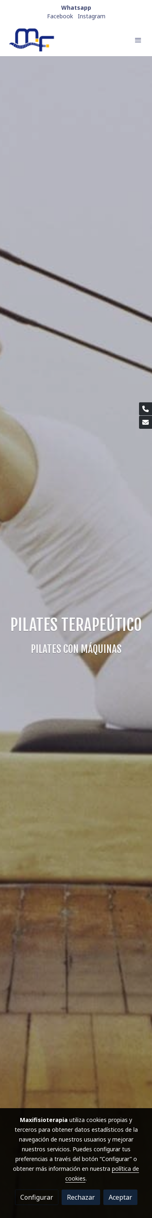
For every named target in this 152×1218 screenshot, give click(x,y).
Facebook (60, 16)
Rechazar (81, 1197)
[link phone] (145, 408)
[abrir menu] (138, 40)
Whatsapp (76, 7)
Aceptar (120, 1197)
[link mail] (145, 422)
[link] (32, 40)
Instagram (91, 16)
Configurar (36, 1197)
